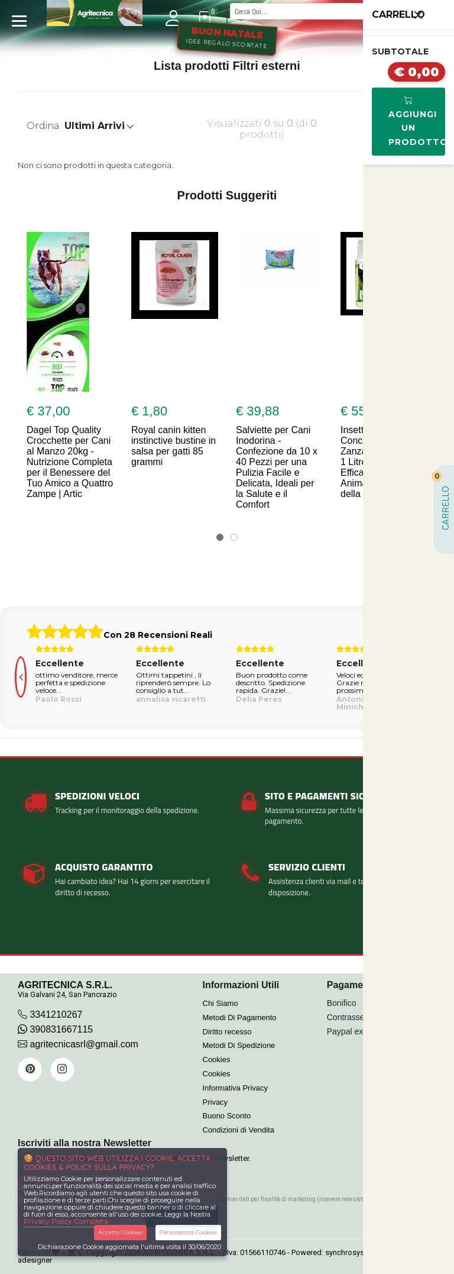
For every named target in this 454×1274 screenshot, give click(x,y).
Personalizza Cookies (188, 1232)
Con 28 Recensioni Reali (157, 635)
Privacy (215, 1102)
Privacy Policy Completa (66, 1221)
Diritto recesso (227, 1031)
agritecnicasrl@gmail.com (84, 1044)
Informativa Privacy (235, 1087)
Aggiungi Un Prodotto (416, 121)
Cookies (217, 1059)
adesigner (35, 1260)
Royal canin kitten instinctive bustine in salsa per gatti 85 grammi (173, 446)
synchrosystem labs (359, 1252)
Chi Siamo (220, 1003)
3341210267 (56, 1014)
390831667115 (55, 1029)
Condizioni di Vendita (238, 1129)
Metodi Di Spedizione (239, 1045)
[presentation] (21, 677)
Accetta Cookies (120, 1232)
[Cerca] (323, 11)
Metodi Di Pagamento (240, 1017)
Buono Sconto (227, 1115)
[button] (219, 537)
